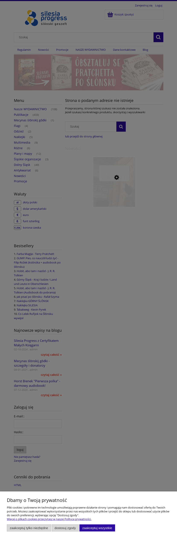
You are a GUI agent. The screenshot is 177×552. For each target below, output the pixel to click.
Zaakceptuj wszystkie (97, 528)
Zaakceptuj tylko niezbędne (29, 528)
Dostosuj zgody (65, 528)
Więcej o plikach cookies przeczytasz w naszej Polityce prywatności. (49, 519)
